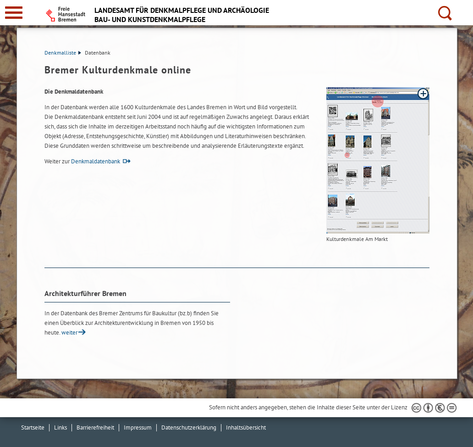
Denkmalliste (62, 52)
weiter (69, 332)
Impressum (138, 427)
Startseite (32, 427)
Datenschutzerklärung (188, 427)
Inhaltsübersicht (246, 427)
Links (60, 427)
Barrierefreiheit (95, 427)
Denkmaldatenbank (95, 161)
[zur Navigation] (14, 12)
